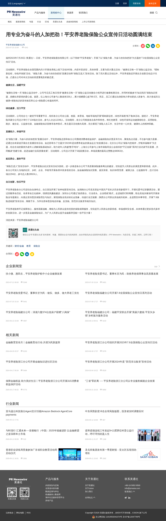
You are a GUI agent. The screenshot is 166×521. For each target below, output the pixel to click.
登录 (125, 3)
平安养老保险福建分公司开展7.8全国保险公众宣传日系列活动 (118, 293)
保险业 (36, 246)
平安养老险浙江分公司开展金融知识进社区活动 (31, 361)
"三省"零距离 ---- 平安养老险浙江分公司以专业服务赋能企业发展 (120, 381)
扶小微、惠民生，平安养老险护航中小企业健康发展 (34, 273)
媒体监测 (152, 3)
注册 (117, 3)
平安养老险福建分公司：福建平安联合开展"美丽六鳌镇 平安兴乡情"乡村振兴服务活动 (120, 314)
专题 (31, 22)
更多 (157, 266)
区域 (47, 22)
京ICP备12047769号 (131, 517)
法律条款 (9, 513)
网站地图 (20, 513)
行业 (39, 22)
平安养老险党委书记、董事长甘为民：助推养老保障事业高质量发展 (121, 273)
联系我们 (83, 13)
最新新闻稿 (20, 22)
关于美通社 (92, 478)
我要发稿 (137, 3)
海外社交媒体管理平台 (54, 497)
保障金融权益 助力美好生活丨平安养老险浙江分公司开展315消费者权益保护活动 (42, 383)
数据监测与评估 (52, 491)
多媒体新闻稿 (72, 22)
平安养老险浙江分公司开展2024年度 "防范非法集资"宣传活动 (118, 361)
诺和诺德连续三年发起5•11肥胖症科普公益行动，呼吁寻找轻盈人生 (109, 432)
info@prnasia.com (132, 488)
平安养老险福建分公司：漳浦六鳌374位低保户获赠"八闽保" (38, 312)
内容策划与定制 (52, 485)
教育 (28, 246)
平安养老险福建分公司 (15, 45)
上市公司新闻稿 (88, 22)
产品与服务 (39, 13)
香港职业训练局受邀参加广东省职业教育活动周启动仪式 (31, 451)
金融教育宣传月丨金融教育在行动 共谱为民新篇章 (33, 342)
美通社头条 (57, 22)
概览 (10, 22)
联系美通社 (131, 478)
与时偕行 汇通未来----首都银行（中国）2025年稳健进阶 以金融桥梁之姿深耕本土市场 (42, 432)
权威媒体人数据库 (53, 494)
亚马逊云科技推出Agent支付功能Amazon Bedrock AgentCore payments (39, 413)
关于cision (89, 488)
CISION (135, 513)
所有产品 (49, 500)
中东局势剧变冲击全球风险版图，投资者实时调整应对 (114, 411)
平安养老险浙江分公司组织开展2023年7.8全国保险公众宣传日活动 (121, 342)
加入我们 (89, 491)
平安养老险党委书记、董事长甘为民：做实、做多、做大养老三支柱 (42, 293)
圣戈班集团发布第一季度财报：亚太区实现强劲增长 (110, 451)
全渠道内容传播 (52, 488)
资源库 (70, 13)
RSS (29, 513)
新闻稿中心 (56, 13)
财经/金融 (19, 246)
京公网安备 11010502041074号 (107, 517)
